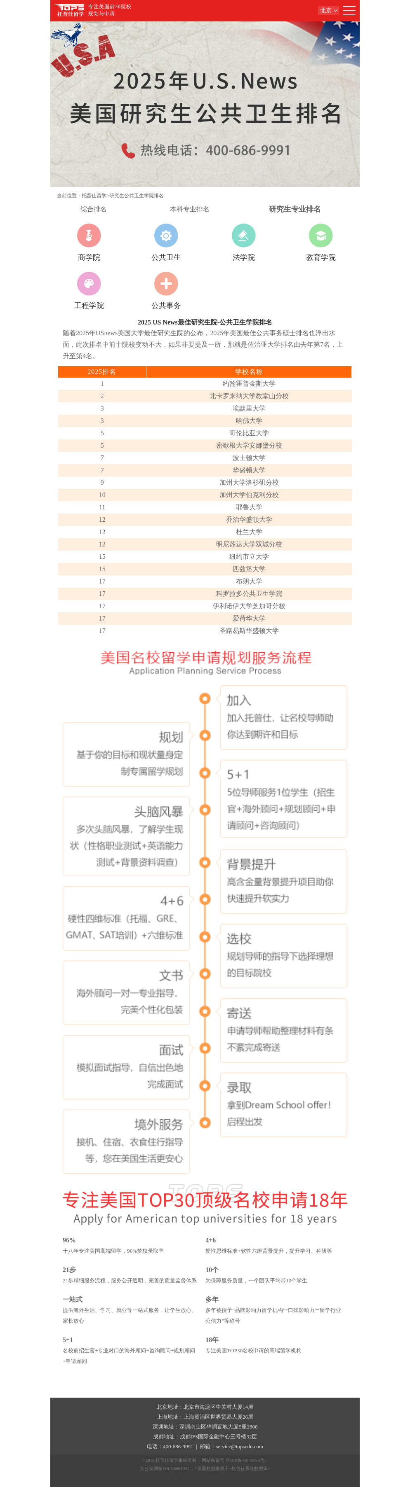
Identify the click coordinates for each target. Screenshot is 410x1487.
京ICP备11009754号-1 (247, 1460)
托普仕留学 (94, 195)
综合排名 (93, 208)
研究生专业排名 (295, 209)
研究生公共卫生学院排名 (136, 195)
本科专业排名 (190, 208)
